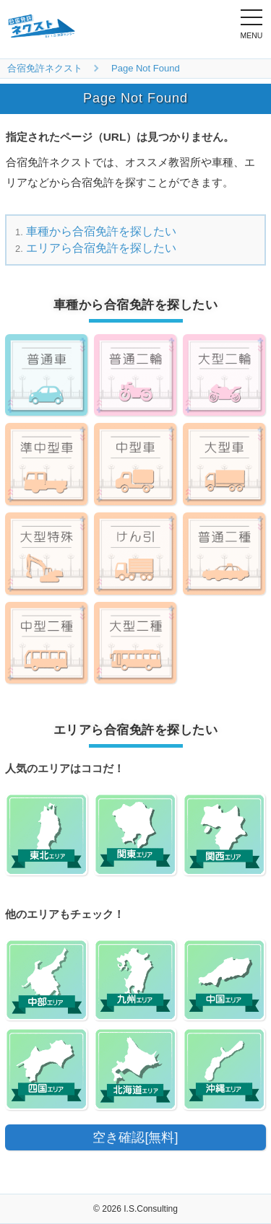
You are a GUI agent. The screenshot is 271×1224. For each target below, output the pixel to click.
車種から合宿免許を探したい (101, 231)
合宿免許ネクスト (44, 68)
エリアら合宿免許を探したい (101, 248)
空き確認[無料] (135, 1137)
